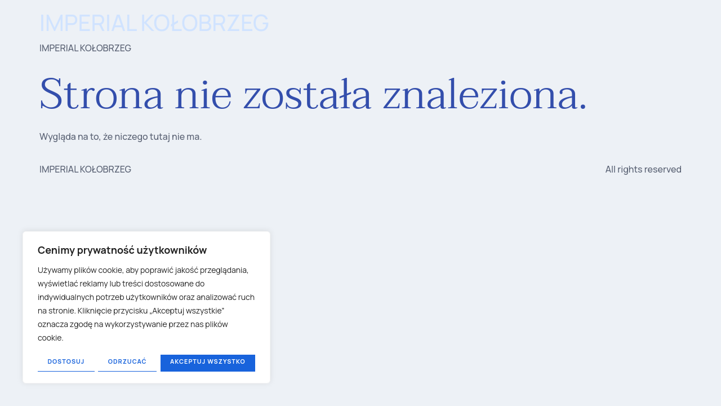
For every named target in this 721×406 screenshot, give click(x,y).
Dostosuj (65, 361)
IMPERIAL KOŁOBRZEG (154, 22)
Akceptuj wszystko (208, 361)
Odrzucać (127, 361)
